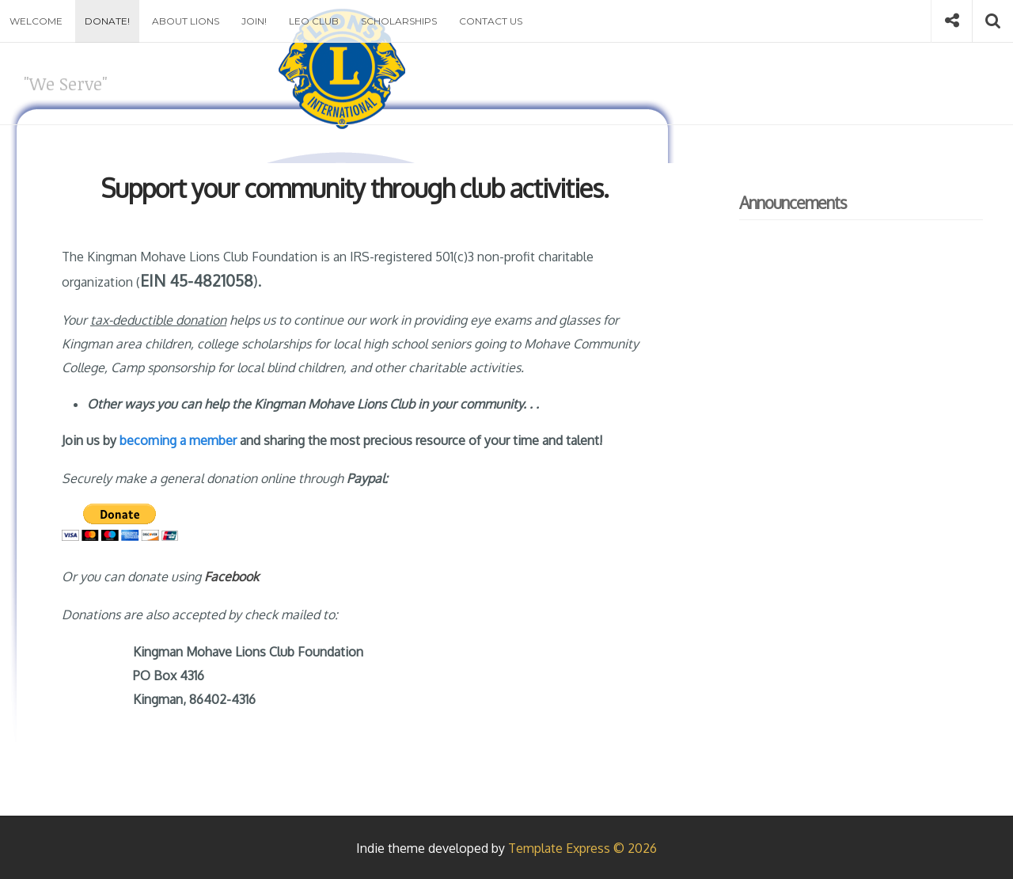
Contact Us (490, 21)
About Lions (185, 21)
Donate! (107, 21)
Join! (254, 21)
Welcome (36, 21)
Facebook (231, 576)
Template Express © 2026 (582, 848)
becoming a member (178, 440)
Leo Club (314, 21)
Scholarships (399, 21)
